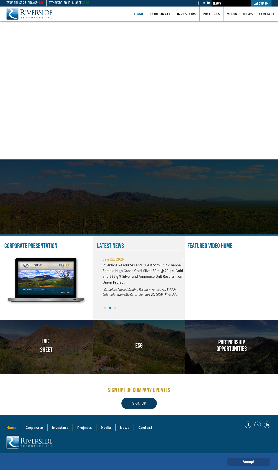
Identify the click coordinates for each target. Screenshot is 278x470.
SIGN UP (139, 403)
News (124, 427)
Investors (60, 427)
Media (106, 427)
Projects (84, 427)
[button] (105, 308)
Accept (249, 461)
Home (11, 427)
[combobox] (231, 3)
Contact (145, 427)
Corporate (34, 427)
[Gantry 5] (29, 14)
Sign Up (261, 3)
